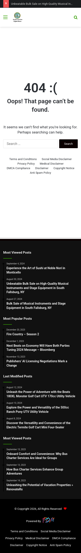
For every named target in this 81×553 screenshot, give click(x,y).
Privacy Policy (26, 163)
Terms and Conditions (23, 159)
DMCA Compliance (18, 168)
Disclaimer (41, 168)
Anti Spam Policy (40, 172)
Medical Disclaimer (52, 163)
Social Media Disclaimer (57, 159)
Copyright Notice (64, 168)
